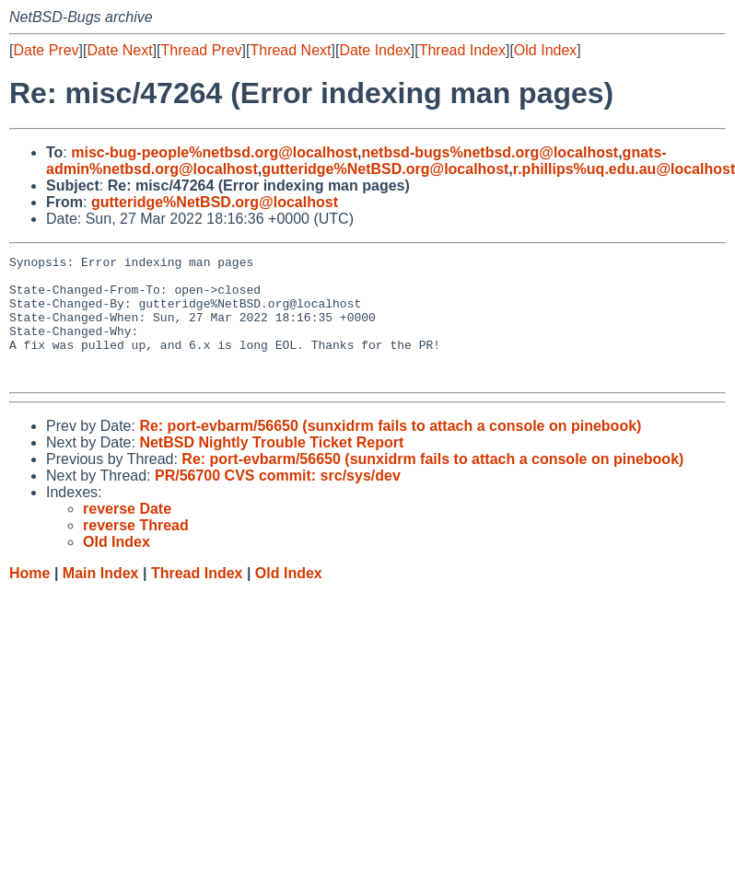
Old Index (545, 50)
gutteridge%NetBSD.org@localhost (385, 169)
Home (29, 598)
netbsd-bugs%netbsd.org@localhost (489, 152)
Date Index (374, 50)
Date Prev (45, 50)
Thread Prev (201, 50)
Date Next (119, 50)
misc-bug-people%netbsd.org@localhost (214, 152)
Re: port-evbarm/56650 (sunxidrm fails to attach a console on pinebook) (390, 451)
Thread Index (462, 50)
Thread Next (290, 50)
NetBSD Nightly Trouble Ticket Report (271, 467)
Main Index (101, 598)
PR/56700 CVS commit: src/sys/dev (278, 500)
